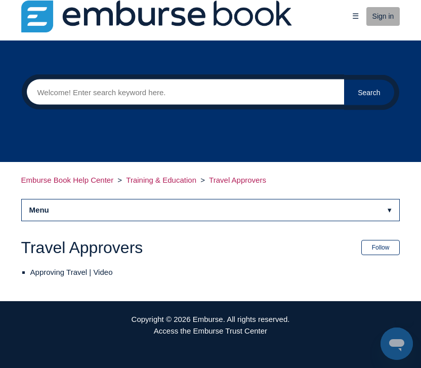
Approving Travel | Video (71, 272)
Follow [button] (381, 247)
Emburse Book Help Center (67, 180)
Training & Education (161, 180)
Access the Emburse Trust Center (210, 330)
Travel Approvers (237, 180)
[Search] (183, 92)
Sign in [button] (383, 16)
